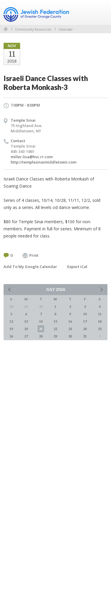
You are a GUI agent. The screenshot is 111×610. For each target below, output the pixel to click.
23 (70, 329)
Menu (100, 12)
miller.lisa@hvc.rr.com (32, 156)
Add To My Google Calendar (30, 266)
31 (85, 336)
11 (100, 314)
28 (41, 336)
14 (41, 321)
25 (100, 329)
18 (100, 321)
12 (11, 321)
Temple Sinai (23, 120)
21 (41, 329)
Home (6, 29)
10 (85, 314)
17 (85, 321)
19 (11, 329)
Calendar (66, 29)
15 (55, 321)
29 (55, 336)
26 (11, 336)
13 (26, 321)
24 (85, 329)
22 (55, 329)
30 (70, 336)
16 (70, 321)
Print (30, 256)
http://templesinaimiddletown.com (43, 162)
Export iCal (77, 266)
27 (26, 336)
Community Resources (33, 29)
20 (26, 329)
